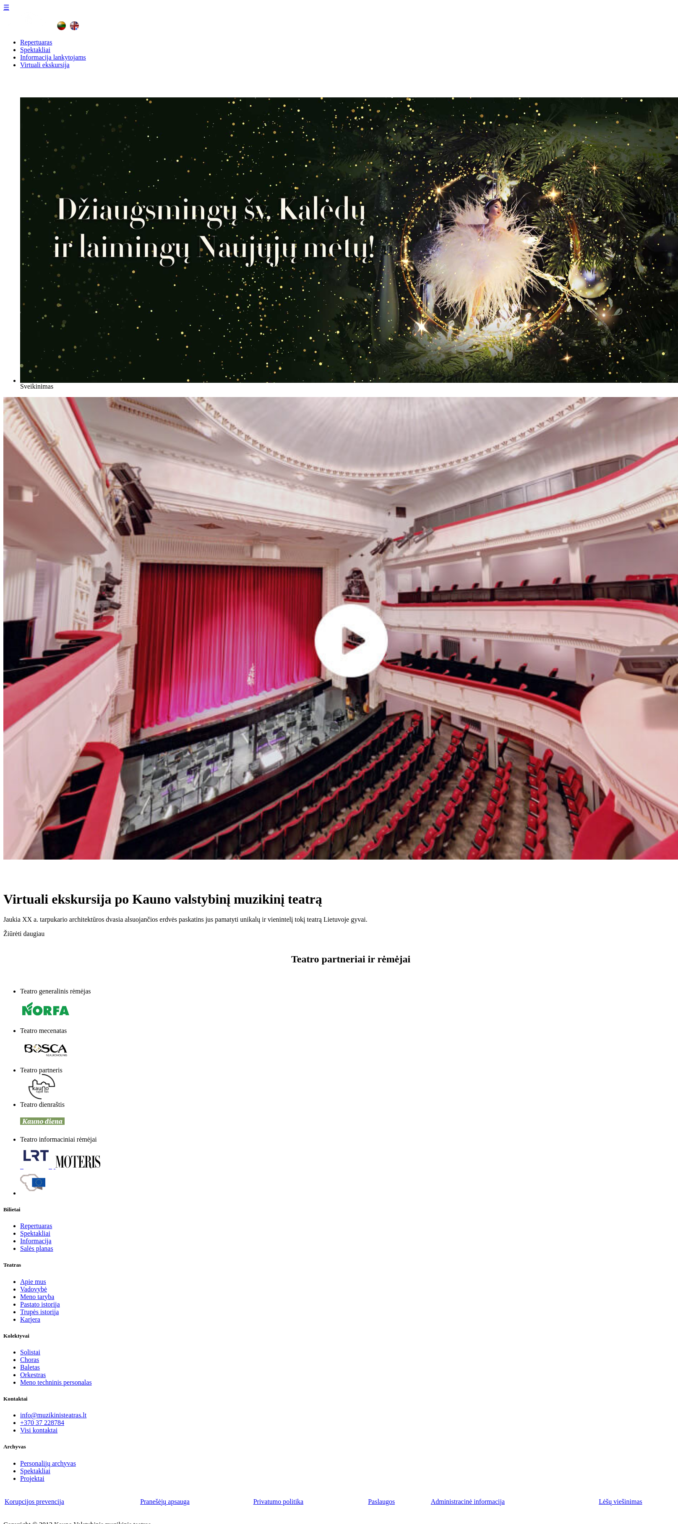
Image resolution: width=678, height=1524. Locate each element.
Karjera (30, 1319)
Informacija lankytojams (53, 57)
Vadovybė (33, 1289)
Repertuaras (36, 42)
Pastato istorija (40, 1304)
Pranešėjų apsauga (165, 1501)
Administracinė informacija (468, 1501)
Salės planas (36, 1248)
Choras (29, 1359)
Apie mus (33, 1281)
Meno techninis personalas (56, 1382)
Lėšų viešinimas (620, 1501)
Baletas (30, 1367)
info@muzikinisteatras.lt (53, 1415)
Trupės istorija (39, 1311)
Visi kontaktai (38, 1430)
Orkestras (33, 1374)
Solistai (30, 1352)
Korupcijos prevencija (34, 1501)
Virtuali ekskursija (45, 64)
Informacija (36, 1240)
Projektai (32, 1478)
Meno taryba (37, 1296)
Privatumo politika (278, 1501)
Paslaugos (381, 1501)
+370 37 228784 (42, 1422)
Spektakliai (35, 49)
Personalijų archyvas (48, 1463)
